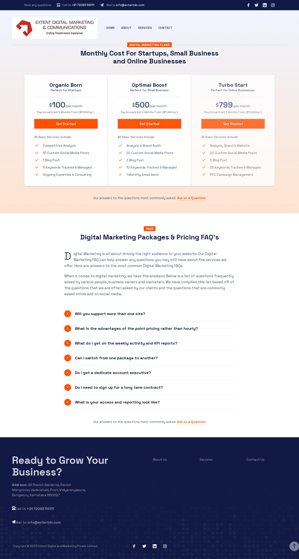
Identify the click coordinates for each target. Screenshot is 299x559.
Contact (165, 28)
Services (145, 28)
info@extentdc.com (130, 5)
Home (110, 28)
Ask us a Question (191, 198)
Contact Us (256, 460)
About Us (160, 460)
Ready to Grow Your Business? (60, 466)
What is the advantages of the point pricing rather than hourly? (136, 328)
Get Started (66, 124)
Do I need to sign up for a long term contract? (119, 387)
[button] (149, 314)
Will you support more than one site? (110, 313)
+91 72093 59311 (83, 5)
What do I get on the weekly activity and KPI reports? (126, 343)
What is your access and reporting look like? (117, 402)
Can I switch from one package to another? (116, 357)
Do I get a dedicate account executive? (113, 372)
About (126, 28)
